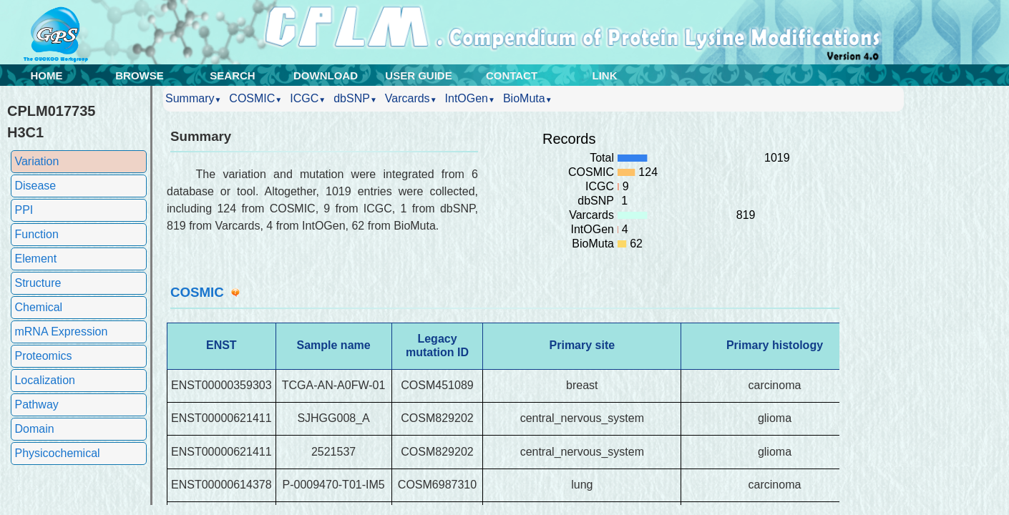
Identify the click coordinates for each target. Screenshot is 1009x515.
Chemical (38, 307)
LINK (605, 75)
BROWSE (139, 75)
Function (36, 234)
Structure (37, 283)
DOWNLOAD (325, 75)
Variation (36, 161)
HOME (47, 75)
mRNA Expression (60, 331)
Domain (34, 429)
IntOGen (470, 98)
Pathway (36, 404)
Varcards (411, 98)
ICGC (308, 98)
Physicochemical (56, 453)
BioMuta (527, 98)
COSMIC (255, 98)
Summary (193, 98)
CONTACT (511, 75)
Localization (44, 380)
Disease (35, 186)
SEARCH (232, 75)
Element (35, 258)
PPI (23, 210)
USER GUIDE (418, 75)
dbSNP (355, 98)
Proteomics (43, 356)
